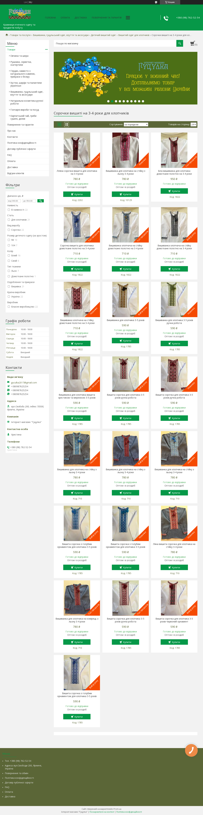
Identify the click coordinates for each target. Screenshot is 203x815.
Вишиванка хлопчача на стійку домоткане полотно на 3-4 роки (125, 247)
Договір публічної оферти (21, 148)
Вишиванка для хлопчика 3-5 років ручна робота (174, 322)
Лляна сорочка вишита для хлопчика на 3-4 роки (77, 172)
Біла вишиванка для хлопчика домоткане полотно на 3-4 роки (174, 172)
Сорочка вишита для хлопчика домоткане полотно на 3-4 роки (77, 247)
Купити (78, 194)
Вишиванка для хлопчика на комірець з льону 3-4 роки (77, 620)
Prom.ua (117, 809)
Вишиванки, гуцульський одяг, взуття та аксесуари (61, 35)
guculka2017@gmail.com (24, 382)
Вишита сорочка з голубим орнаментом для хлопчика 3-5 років (77, 545)
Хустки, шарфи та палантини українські (26, 84)
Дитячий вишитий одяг (103, 35)
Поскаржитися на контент (102, 812)
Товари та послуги (20, 35)
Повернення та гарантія (106, 17)
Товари (11, 49)
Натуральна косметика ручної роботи (26, 102)
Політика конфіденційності (21, 142)
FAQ (9, 154)
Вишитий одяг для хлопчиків (133, 35)
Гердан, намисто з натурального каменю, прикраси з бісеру (22, 73)
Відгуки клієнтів (15, 173)
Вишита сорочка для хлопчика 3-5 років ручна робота (125, 396)
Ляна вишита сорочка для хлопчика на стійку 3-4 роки (174, 545)
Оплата (65, 17)
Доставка (81, 17)
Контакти (12, 136)
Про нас (11, 130)
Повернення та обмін (16, 773)
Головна (50, 17)
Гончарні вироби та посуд (24, 109)
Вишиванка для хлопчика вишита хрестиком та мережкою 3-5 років (76, 396)
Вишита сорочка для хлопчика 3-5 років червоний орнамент (174, 620)
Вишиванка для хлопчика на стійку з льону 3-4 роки (125, 172)
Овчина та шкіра (19, 55)
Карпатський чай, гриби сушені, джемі (23, 117)
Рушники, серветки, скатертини (21, 63)
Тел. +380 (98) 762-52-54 (18, 760)
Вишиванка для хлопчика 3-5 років (125, 320)
